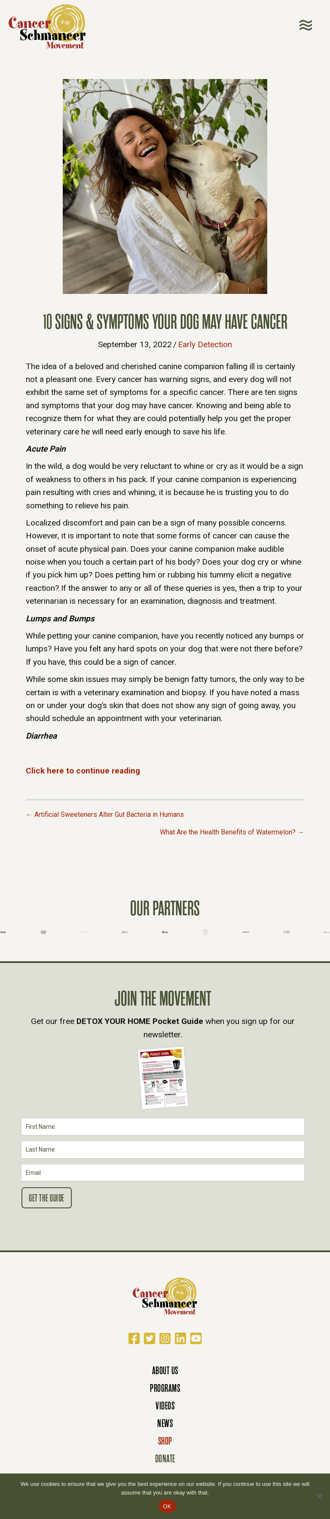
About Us (165, 1370)
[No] (319, 1496)
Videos (165, 1406)
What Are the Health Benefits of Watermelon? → (232, 832)
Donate (165, 1458)
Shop (165, 1441)
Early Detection (205, 344)
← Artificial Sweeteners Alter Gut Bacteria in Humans (105, 814)
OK (167, 1506)
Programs (165, 1388)
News (165, 1423)
